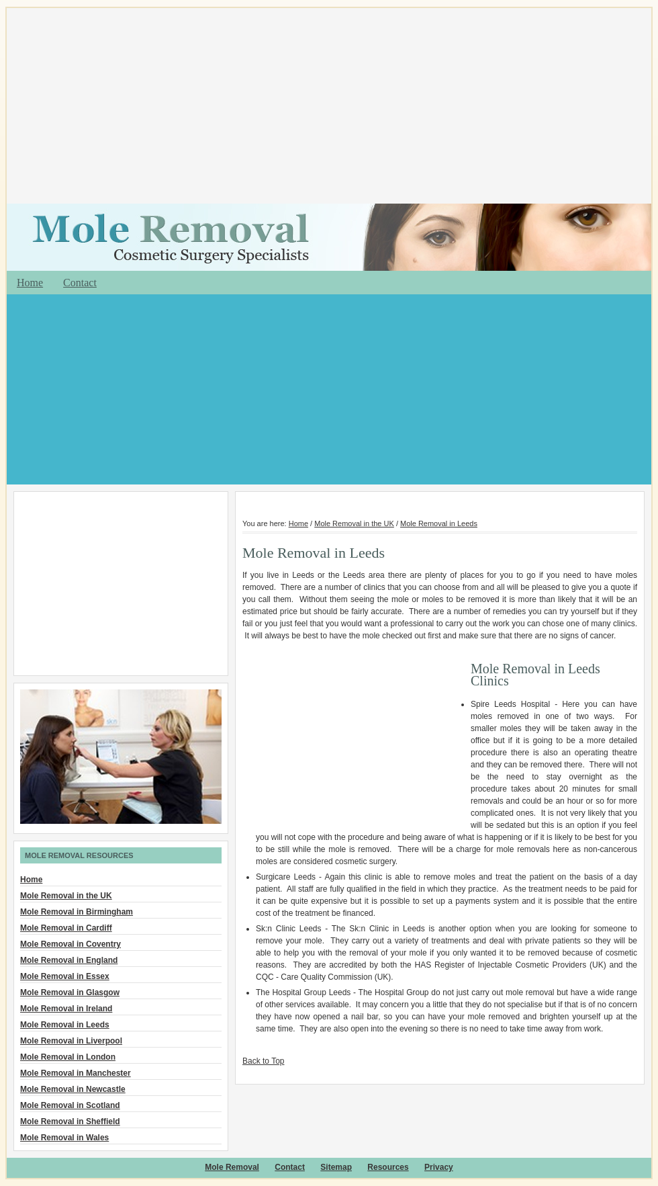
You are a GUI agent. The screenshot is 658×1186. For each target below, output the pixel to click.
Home (30, 282)
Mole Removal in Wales (64, 1137)
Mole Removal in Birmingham (76, 912)
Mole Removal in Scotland (70, 1105)
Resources (387, 1167)
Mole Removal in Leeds (438, 523)
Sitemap (336, 1167)
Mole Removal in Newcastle (73, 1089)
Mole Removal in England (68, 960)
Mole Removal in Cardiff (66, 928)
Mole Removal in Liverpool (71, 1041)
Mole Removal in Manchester (75, 1073)
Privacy (438, 1167)
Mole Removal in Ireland (66, 1008)
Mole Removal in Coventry (70, 944)
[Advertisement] (329, 107)
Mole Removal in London (67, 1057)
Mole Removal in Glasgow (70, 992)
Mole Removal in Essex (64, 976)
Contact (80, 282)
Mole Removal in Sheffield (70, 1121)
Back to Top (263, 1061)
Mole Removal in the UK (354, 523)
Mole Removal (232, 1167)
